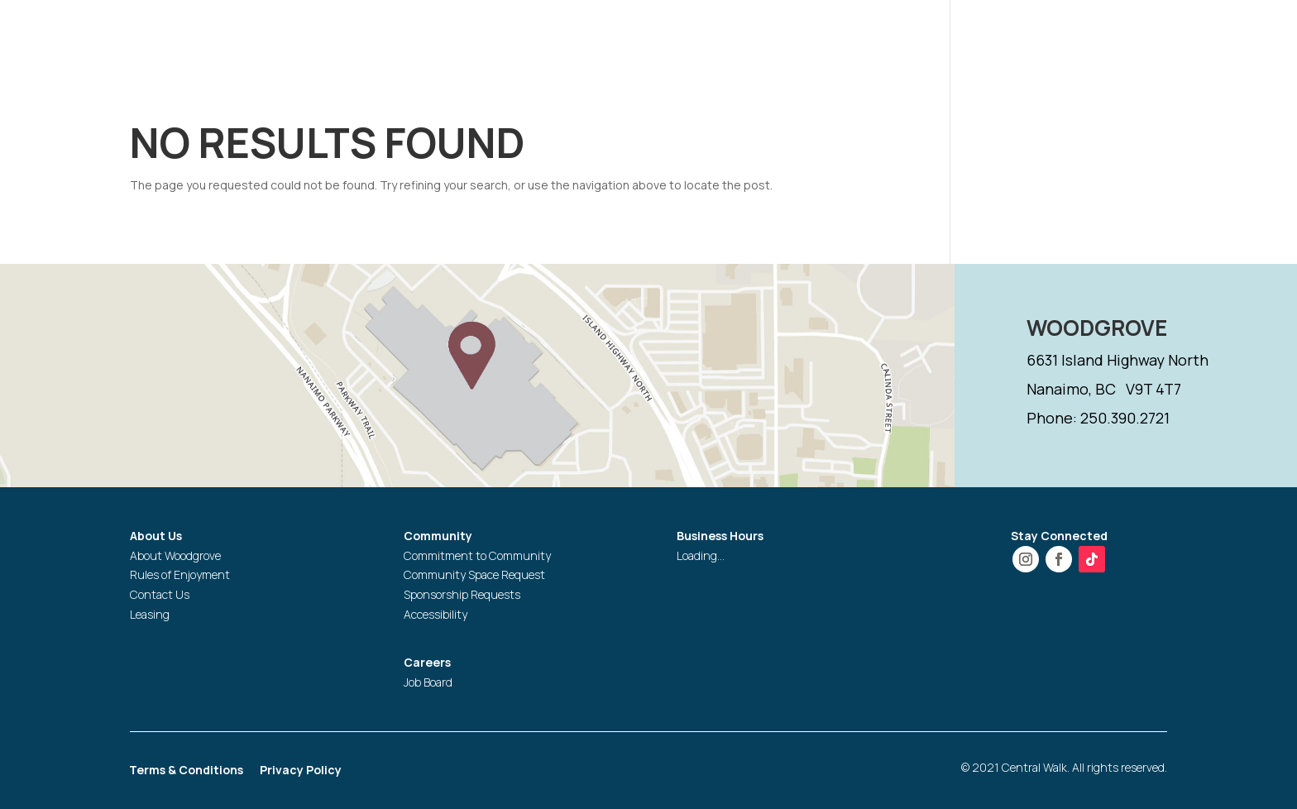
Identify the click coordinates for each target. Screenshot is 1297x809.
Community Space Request (474, 574)
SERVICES (965, 36)
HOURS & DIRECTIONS (627, 36)
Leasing (150, 614)
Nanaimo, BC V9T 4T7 (1104, 389)
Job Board (428, 682)
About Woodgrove (175, 555)
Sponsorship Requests (462, 594)
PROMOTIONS (847, 36)
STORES (751, 36)
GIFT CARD (1057, 36)
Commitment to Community (477, 555)
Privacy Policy (301, 771)
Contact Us (159, 594)
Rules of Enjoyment (180, 574)
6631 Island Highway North (1117, 360)
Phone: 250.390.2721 (1098, 418)
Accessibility (435, 614)
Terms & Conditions (186, 771)
